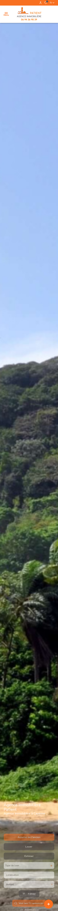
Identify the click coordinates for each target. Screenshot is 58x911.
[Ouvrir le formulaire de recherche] (29, 906)
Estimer (29, 869)
